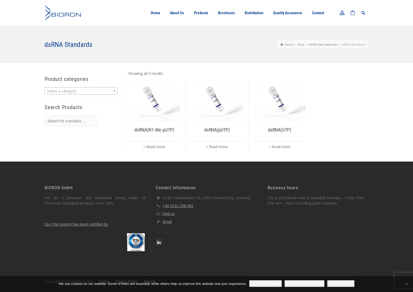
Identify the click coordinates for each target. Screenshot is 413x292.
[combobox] (81, 91)
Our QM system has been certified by (76, 224)
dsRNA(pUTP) (217, 130)
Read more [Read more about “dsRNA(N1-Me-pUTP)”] (155, 146)
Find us (169, 213)
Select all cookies (265, 283)
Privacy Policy (340, 283)
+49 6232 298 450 (178, 205)
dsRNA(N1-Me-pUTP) (154, 130)
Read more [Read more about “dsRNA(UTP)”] (281, 146)
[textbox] (81, 91)
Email (167, 221)
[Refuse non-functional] (406, 284)
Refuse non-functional (304, 283)
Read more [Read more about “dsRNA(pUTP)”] (218, 146)
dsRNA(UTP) (279, 130)
